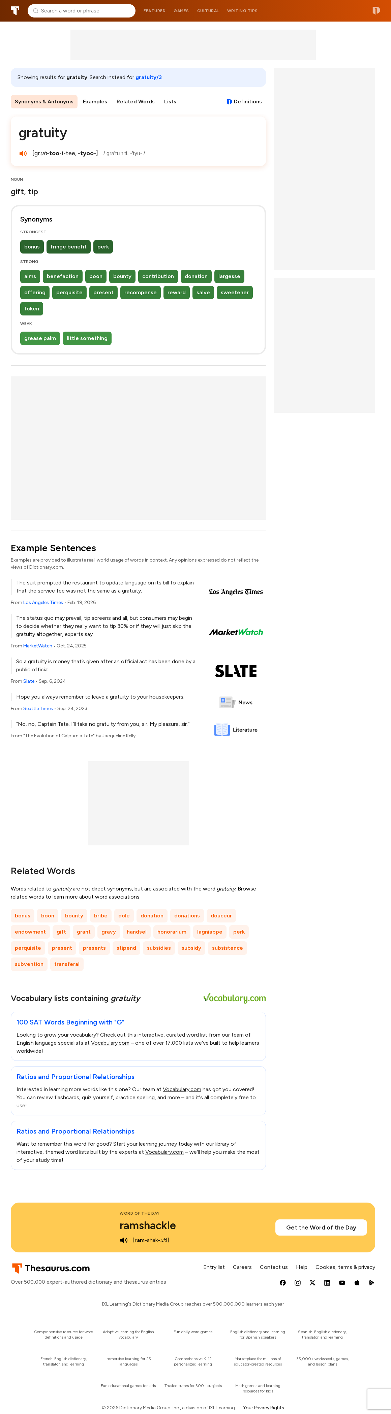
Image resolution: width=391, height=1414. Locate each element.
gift (61, 932)
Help (301, 1267)
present (103, 292)
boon (95, 276)
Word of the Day (140, 1213)
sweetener (235, 292)
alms (30, 276)
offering (35, 292)
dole (124, 915)
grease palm (40, 338)
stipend (126, 948)
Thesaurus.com (15, 10)
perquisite (69, 292)
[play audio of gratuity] (23, 153)
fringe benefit (69, 246)
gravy (108, 932)
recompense (140, 292)
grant (84, 932)
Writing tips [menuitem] (242, 10)
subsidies (159, 948)
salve (203, 292)
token (31, 308)
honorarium (171, 932)
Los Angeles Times (43, 602)
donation (196, 276)
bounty (122, 276)
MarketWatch (37, 646)
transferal (67, 964)
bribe (101, 915)
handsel (137, 932)
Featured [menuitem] (155, 10)
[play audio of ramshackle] (124, 1240)
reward (177, 292)
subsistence (227, 948)
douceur (221, 915)
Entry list (214, 1267)
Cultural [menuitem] (208, 10)
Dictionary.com (376, 11)
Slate (28, 681)
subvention (29, 964)
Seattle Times (38, 708)
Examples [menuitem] (95, 101)
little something (87, 338)
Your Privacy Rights (263, 1408)
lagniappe (209, 932)
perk (103, 246)
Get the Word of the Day (321, 1227)
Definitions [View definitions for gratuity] (248, 101)
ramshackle (148, 1225)
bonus (32, 246)
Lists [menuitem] (170, 101)
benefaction (63, 276)
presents (94, 948)
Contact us (274, 1267)
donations (187, 915)
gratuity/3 (149, 77)
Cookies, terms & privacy (345, 1267)
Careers (242, 1267)
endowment (30, 932)
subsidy (191, 948)
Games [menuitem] (181, 10)
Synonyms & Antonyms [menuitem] (44, 101)
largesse (229, 276)
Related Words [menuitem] (136, 101)
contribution (158, 276)
